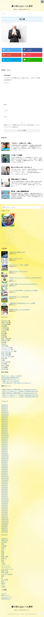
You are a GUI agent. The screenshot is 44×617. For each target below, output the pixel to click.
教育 (2, 358)
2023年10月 (5, 458)
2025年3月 (4, 428)
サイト (5, 116)
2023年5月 (4, 467)
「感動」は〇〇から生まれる (10, 381)
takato (8, 70)
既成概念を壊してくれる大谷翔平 (19, 309)
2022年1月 (4, 496)
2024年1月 (4, 453)
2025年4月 (4, 426)
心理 (2, 367)
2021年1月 (4, 517)
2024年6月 (4, 444)
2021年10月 (5, 501)
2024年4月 (4, 448)
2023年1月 (4, 474)
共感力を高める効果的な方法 (10, 377)
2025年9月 (4, 417)
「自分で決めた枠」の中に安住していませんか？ (16, 383)
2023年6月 (4, 466)
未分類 (3, 369)
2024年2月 (4, 451)
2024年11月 (5, 435)
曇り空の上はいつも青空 (22, 6)
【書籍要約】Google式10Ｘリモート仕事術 (22, 303)
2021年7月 (4, 507)
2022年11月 (5, 478)
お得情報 (4, 328)
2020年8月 (4, 526)
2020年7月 (4, 528)
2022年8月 (4, 483)
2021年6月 (4, 508)
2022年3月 (4, 492)
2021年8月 (4, 505)
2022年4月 (4, 491)
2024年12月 (5, 433)
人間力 (3, 346)
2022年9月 (4, 482)
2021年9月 (4, 503)
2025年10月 (5, 415)
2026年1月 (4, 410)
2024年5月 (4, 446)
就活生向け (4, 321)
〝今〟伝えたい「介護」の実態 (18, 265)
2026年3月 (4, 407)
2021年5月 (4, 510)
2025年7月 (4, 421)
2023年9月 (4, 460)
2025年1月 (4, 432)
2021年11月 (5, 499)
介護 (2, 331)
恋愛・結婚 (4, 355)
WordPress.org (5, 598)
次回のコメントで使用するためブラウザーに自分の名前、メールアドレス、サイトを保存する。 (22, 126)
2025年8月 (4, 419)
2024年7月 (4, 442)
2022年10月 (5, 480)
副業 (2, 342)
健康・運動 (4, 338)
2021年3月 (4, 514)
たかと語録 (4, 362)
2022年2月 (4, 494)
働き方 (3, 365)
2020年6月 (4, 530)
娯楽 (2, 344)
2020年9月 (4, 525)
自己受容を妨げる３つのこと (10, 379)
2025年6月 (4, 423)
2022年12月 (5, 476)
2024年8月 (4, 440)
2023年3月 (4, 471)
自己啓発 (4, 324)
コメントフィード (6, 597)
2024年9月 (4, 439)
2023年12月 (5, 455)
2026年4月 (4, 405)
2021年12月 (5, 498)
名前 (5, 104)
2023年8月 (4, 462)
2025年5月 (4, 424)
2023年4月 (4, 469)
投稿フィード (5, 595)
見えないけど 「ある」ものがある (11, 375)
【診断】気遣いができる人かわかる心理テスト (23, 284)
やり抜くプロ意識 (16, 155)
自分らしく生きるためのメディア (22, 610)
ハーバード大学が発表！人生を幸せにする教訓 (23, 290)
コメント (6, 82)
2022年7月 (4, 485)
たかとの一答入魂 (6, 356)
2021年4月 (4, 512)
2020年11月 (5, 521)
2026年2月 (4, 408)
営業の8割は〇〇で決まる (19, 179)
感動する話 (4, 322)
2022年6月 (4, 487)
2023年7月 (4, 464)
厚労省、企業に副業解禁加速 (20, 191)
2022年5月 (4, 489)
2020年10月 (5, 523)
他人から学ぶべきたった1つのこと (21, 167)
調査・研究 (4, 353)
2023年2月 (4, 473)
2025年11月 (5, 414)
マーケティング (6, 349)
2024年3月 (4, 449)
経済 (2, 363)
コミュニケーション (7, 351)
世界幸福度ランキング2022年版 (18, 297)
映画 (2, 333)
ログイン (4, 593)
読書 (2, 337)
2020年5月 (4, 532)
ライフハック (5, 347)
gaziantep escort (29, 389)
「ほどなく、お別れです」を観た (21, 143)
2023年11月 (5, 457)
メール (6, 110)
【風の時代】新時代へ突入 (17, 252)
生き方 (3, 330)
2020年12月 (5, 519)
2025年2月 (4, 430)
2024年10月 (5, 437)
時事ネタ (4, 340)
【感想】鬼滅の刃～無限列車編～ (11, 389)
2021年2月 (4, 516)
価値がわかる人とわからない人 (18, 271)
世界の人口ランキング (16, 258)
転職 (2, 335)
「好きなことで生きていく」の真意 (12, 391)
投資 (2, 326)
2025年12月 (5, 412)
